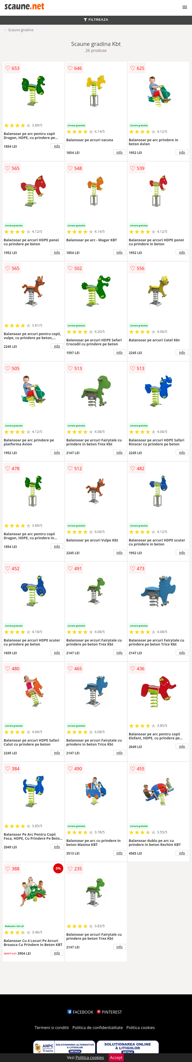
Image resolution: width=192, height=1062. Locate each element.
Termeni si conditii (52, 1027)
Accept (116, 1057)
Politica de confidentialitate (97, 1027)
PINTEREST (109, 1012)
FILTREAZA (96, 19)
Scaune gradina (20, 29)
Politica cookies (140, 1027)
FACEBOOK (80, 1012)
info (57, 146)
